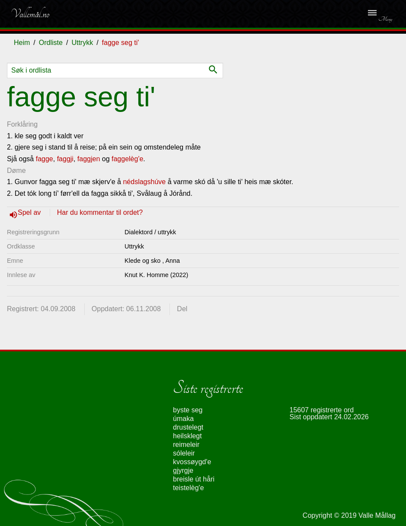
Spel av (30, 212)
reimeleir (186, 444)
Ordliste (51, 42)
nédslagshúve (144, 181)
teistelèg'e (188, 487)
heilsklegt (187, 436)
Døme (16, 170)
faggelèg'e (127, 159)
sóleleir (184, 453)
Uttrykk (82, 42)
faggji (65, 159)
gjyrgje (183, 470)
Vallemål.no (29, 14)
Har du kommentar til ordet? (100, 212)
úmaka (183, 418)
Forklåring (22, 124)
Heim (22, 42)
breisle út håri (193, 479)
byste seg (187, 410)
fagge (44, 159)
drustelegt (188, 427)
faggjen (88, 159)
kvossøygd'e (192, 461)
